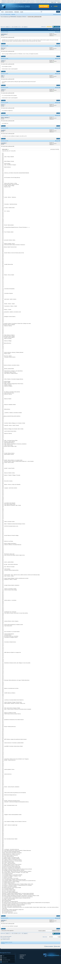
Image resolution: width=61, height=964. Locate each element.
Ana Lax (3, 48)
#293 (59, 58)
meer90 (3, 130)
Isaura (2, 104)
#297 (59, 115)
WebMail (21, 957)
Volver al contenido (49, 946)
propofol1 (3, 143)
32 (19, 26)
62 (22, 26)
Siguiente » (25, 26)
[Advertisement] (30, 21)
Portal (3, 955)
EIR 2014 (24, 16)
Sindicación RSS (5, 961)
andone (3, 60)
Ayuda (21, 11)
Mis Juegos (22, 958)
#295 (59, 87)
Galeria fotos (22, 955)
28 (12, 26)
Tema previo (4, 930)
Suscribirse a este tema (6, 939)
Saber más (53, 2)
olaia (2, 75)
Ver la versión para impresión (6, 936)
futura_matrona (5, 117)
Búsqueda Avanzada (56, 14)
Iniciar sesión (8, 14)
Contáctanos (4, 957)
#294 (59, 73)
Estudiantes (19, 16)
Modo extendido (57, 29)
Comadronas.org (23, 954)
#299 (59, 140)
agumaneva (4, 34)
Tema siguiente (10, 930)
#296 (59, 102)
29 (14, 26)
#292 (59, 45)
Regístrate (13, 14)
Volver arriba (57, 946)
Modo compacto (51, 29)
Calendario (16, 11)
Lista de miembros (9, 11)
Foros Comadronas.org (5, 16)
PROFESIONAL (13, 16)
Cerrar (58, 2)
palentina (3, 920)
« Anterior (7, 26)
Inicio (2, 11)
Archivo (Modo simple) (6, 959)
